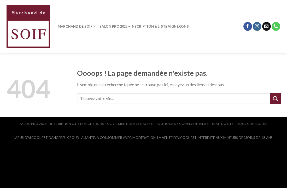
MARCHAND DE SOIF (77, 26)
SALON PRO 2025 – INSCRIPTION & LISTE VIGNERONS (144, 26)
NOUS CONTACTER (252, 124)
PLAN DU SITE (222, 124)
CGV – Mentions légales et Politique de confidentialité (158, 124)
